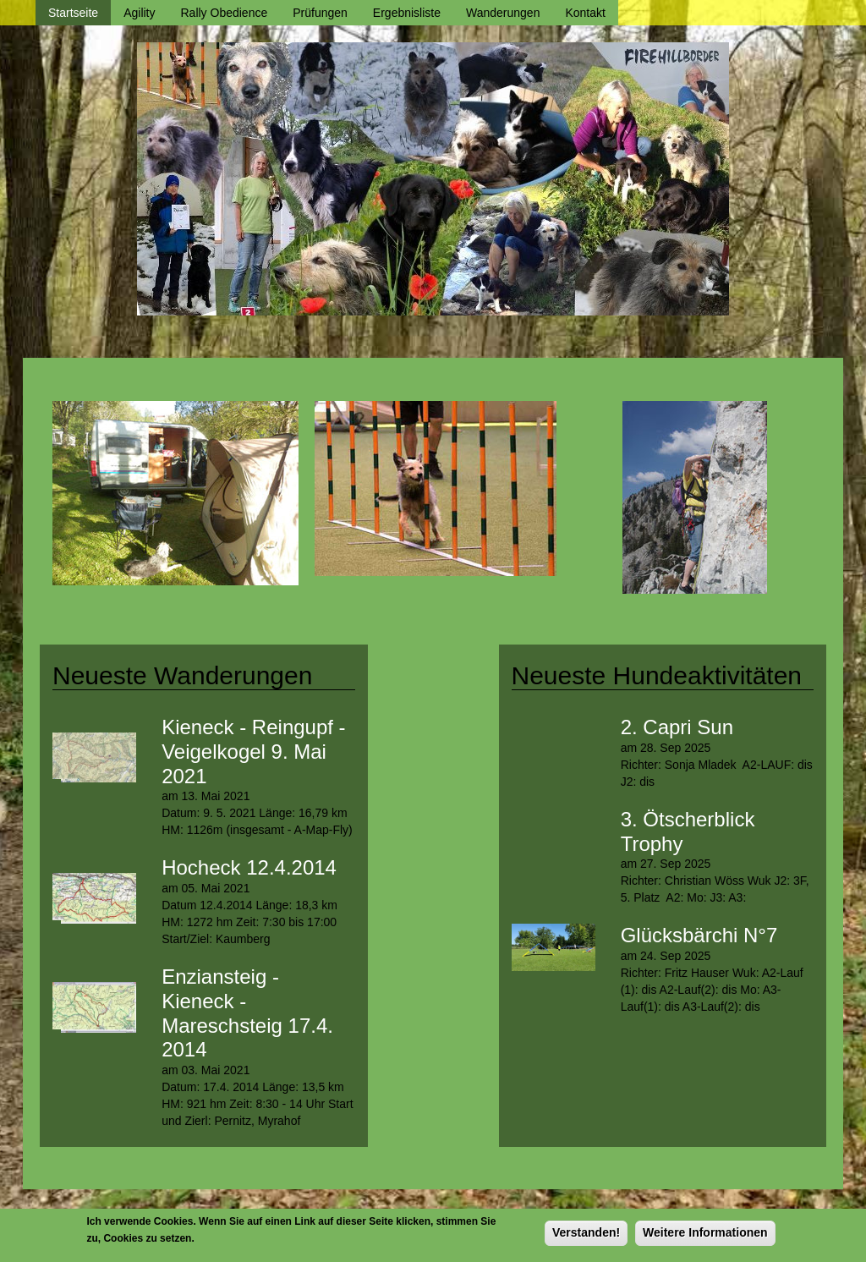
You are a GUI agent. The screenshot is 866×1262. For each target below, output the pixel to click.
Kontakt (585, 12)
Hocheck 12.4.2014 (249, 867)
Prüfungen (320, 12)
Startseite (73, 12)
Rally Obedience (224, 12)
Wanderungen (503, 12)
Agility (139, 12)
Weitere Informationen (705, 1236)
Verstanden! (586, 1236)
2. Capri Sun (677, 727)
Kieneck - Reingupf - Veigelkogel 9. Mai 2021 (253, 751)
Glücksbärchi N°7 (699, 935)
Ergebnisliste (407, 12)
